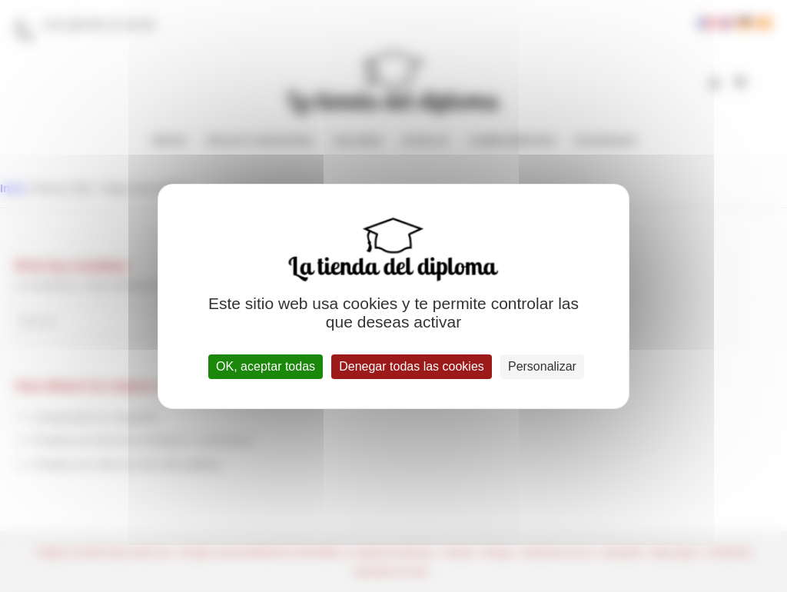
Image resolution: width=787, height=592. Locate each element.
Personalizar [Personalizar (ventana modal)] (542, 366)
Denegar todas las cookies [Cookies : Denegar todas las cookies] (411, 366)
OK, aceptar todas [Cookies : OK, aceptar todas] (265, 366)
